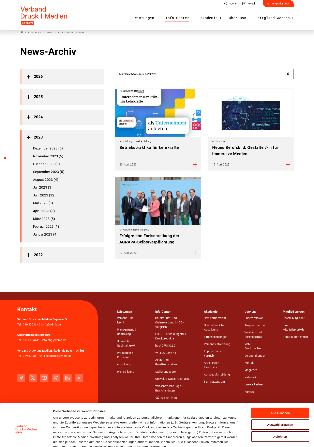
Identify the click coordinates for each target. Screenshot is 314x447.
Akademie (214, 17)
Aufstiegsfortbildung (217, 374)
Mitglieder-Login (278, 6)
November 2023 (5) (48, 156)
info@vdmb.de (51, 324)
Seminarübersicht (215, 318)
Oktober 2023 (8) (46, 164)
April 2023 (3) (44, 211)
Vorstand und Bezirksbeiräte (253, 335)
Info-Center (184, 17)
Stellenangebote (165, 371)
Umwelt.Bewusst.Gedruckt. (172, 379)
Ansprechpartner (255, 325)
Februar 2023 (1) (46, 227)
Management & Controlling (126, 332)
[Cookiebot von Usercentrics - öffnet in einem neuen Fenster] (26, 439)
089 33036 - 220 (33, 356)
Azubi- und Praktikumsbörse (166, 362)
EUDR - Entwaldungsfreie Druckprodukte (170, 336)
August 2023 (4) (45, 180)
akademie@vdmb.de (58, 356)
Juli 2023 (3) (43, 188)
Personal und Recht (125, 320)
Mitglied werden (275, 17)
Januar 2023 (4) (45, 234)
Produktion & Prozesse (125, 355)
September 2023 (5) (48, 172)
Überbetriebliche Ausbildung (214, 328)
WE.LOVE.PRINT (165, 353)
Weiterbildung (125, 371)
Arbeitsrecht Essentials (211, 365)
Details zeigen (216, 439)
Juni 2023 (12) (44, 195)
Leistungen (153, 17)
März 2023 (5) (44, 219)
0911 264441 (31, 340)
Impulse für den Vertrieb (213, 354)
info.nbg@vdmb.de (54, 340)
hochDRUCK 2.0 (165, 346)
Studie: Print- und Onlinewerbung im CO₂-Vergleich (169, 323)
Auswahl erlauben (280, 404)
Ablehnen (280, 415)
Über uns (241, 17)
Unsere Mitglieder (293, 318)
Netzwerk (250, 377)
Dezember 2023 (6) (48, 148)
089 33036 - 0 (31, 324)
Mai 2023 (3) (43, 203)
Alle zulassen (280, 392)
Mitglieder (250, 370)
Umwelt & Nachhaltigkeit (126, 344)
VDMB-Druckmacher (252, 346)
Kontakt (249, 363)
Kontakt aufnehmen (295, 337)
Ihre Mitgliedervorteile (293, 328)
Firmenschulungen (215, 337)
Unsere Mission (254, 318)
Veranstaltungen (255, 355)
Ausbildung (124, 364)
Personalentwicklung (217, 344)
